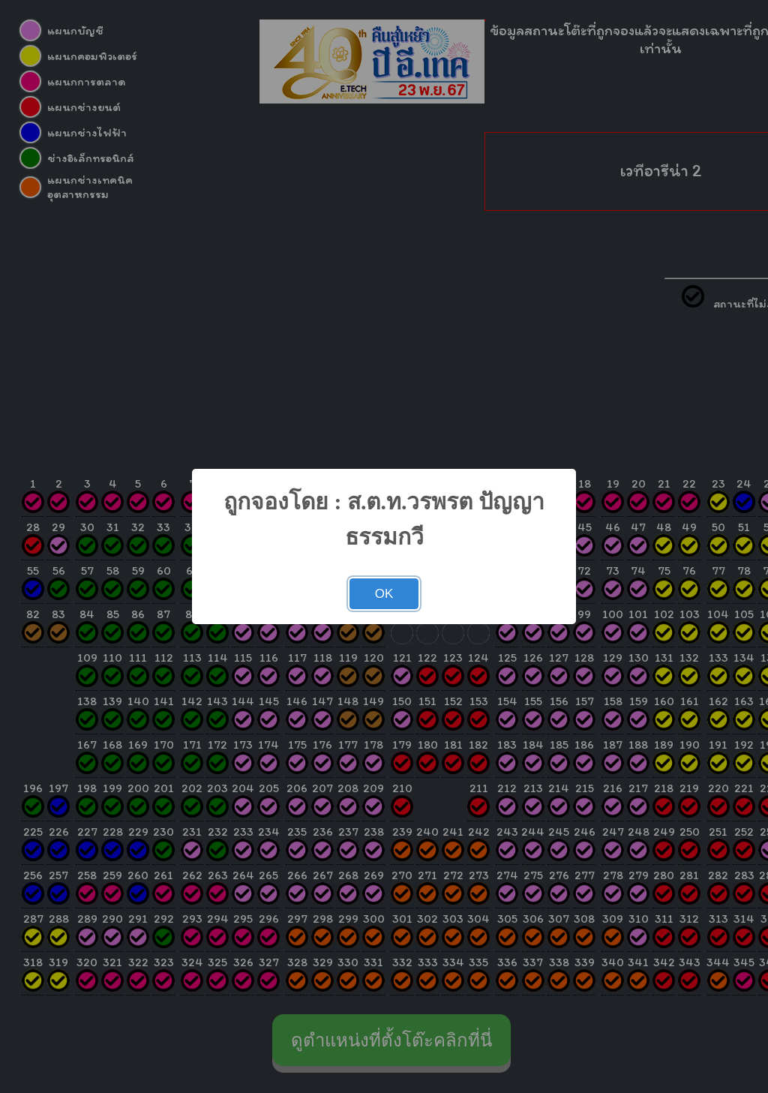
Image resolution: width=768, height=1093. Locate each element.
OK (384, 594)
